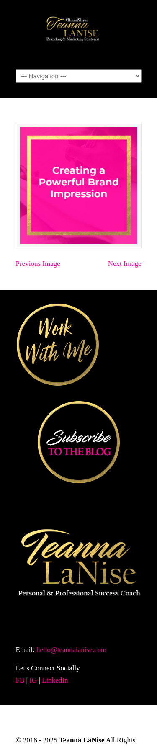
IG (33, 680)
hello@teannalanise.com (71, 650)
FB (20, 680)
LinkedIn (55, 680)
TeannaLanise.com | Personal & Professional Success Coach (79, 34)
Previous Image (38, 264)
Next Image (125, 264)
